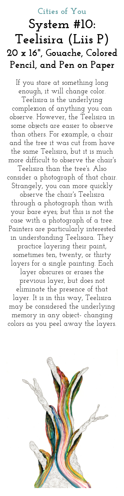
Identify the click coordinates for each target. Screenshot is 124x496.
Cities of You (62, 11)
